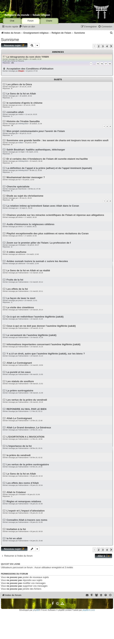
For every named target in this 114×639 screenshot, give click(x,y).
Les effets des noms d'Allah (22, 483)
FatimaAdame (23, 273)
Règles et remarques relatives (23, 501)
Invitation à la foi (16, 529)
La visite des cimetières (20, 307)
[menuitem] (27, 26)
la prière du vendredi (18, 455)
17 (106, 63)
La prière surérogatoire (19, 390)
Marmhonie (22, 189)
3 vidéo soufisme (16, 252)
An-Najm (21, 152)
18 (110, 63)
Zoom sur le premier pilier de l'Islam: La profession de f (38, 242)
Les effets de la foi (17, 289)
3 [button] (102, 46)
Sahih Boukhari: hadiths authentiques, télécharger (35, 149)
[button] (111, 46)
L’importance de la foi (19, 446)
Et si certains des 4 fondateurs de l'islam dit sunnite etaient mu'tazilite (47, 158)
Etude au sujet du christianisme (24, 195)
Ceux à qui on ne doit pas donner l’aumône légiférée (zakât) (41, 325)
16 (102, 63)
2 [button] (98, 46)
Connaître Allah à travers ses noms (26, 520)
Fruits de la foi (14, 279)
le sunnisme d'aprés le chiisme (24, 102)
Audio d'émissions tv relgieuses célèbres (30, 224)
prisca (20, 300)
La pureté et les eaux (18, 372)
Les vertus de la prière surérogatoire (27, 464)
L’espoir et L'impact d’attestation (25, 510)
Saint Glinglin (23, 59)
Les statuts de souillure (20, 381)
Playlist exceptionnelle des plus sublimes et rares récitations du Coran (47, 233)
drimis (20, 217)
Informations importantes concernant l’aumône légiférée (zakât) (43, 344)
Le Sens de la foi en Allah (21, 93)
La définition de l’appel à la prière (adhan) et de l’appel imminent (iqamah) (49, 168)
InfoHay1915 (23, 124)
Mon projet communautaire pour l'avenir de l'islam (35, 131)
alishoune (21, 254)
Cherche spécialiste (17, 186)
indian (20, 143)
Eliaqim (21, 71)
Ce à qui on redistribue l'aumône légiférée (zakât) (34, 316)
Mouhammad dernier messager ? (25, 177)
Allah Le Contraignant (19, 362)
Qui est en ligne (10, 564)
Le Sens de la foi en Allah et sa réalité (28, 270)
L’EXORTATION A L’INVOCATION (25, 436)
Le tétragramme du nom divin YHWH (27, 56)
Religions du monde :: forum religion (27, 14)
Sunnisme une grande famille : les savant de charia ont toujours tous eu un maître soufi (57, 140)
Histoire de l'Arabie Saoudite (23, 121)
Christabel (22, 245)
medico (21, 114)
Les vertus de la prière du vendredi (26, 399)
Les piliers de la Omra (19, 84)
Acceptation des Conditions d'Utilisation (29, 68)
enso (20, 105)
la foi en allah (14, 538)
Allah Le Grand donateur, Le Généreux (28, 427)
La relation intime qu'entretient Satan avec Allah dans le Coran (42, 205)
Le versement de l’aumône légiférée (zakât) (31, 335)
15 (98, 63)
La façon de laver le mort (20, 298)
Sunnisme (10, 39)
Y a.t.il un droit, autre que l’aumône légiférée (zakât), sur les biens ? (45, 353)
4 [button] (107, 46)
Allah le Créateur (16, 492)
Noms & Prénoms (17, 61)
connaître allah (15, 112)
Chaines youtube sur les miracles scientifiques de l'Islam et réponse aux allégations (55, 215)
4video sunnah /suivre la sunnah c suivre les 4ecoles (37, 261)
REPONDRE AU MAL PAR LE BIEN (26, 409)
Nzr (19, 180)
